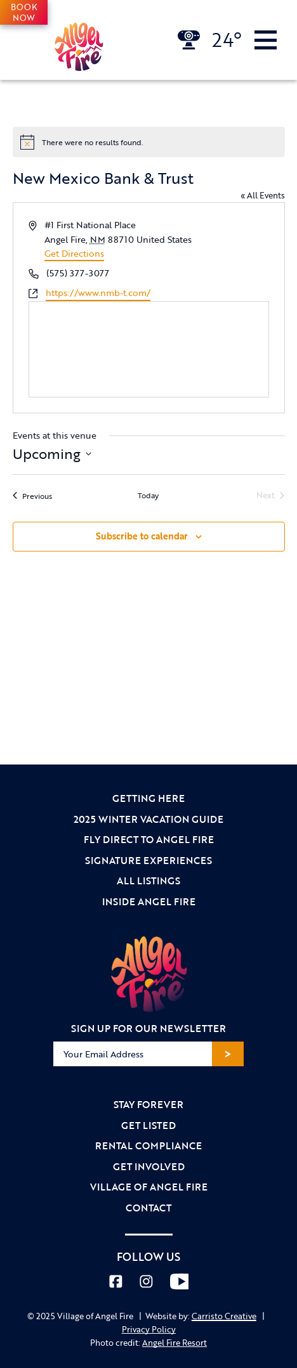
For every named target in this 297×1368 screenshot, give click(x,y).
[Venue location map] (148, 349)
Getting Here (148, 798)
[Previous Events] (32, 495)
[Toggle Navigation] (265, 39)
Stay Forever (148, 1104)
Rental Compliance (148, 1145)
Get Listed (148, 1125)
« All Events (263, 195)
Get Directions (74, 253)
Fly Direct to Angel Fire (149, 839)
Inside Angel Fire (148, 901)
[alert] (149, 142)
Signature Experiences (148, 860)
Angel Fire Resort (174, 1342)
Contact (148, 1208)
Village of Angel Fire (149, 1187)
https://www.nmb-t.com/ (98, 292)
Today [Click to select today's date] (148, 495)
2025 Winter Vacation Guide (148, 819)
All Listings (148, 880)
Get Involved (149, 1166)
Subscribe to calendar (142, 536)
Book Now (24, 12)
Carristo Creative (224, 1316)
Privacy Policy (149, 1329)
